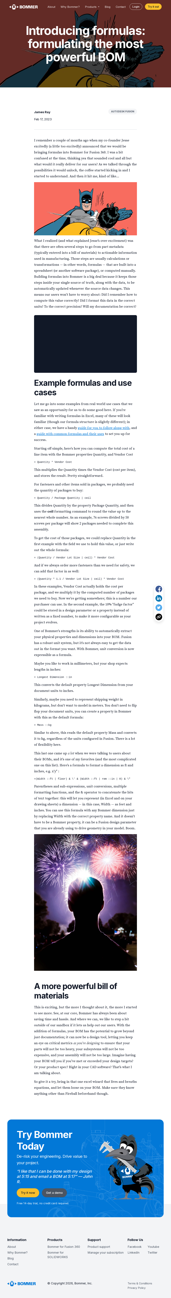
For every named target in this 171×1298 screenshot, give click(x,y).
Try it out (153, 6)
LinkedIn (133, 1252)
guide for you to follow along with (103, 428)
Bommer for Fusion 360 (63, 1246)
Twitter (152, 1252)
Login (135, 6)
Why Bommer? (70, 6)
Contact (121, 6)
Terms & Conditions (140, 1283)
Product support (99, 1246)
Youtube (153, 1246)
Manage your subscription (106, 1252)
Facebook (135, 1246)
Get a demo (54, 1192)
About (51, 6)
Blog (107, 6)
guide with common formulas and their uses (70, 434)
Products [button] (91, 6)
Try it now (28, 1192)
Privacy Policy (137, 1288)
